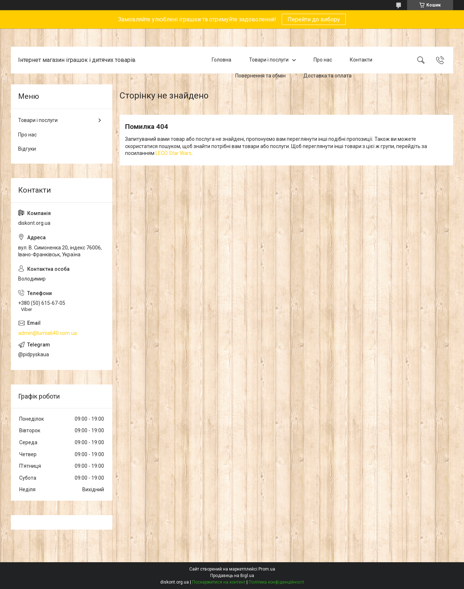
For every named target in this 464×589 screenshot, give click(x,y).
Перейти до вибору (313, 19)
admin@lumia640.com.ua (47, 333)
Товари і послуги (269, 60)
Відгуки (27, 149)
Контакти (361, 60)
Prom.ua (266, 569)
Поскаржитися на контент (218, 582)
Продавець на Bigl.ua (232, 575)
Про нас (323, 60)
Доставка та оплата (327, 76)
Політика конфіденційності (276, 582)
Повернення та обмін (260, 76)
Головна (221, 60)
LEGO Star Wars (173, 153)
